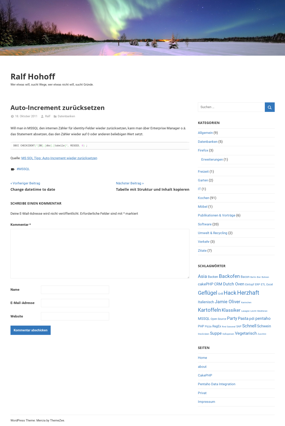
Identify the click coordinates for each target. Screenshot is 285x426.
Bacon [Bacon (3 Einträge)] (245, 277)
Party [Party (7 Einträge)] (232, 318)
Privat (202, 393)
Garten (203, 180)
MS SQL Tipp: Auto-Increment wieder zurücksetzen (59, 158)
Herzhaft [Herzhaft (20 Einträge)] (248, 292)
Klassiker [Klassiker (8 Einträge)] (231, 310)
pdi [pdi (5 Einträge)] (252, 318)
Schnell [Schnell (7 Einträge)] (249, 325)
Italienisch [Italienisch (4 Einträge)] (206, 302)
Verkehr (204, 242)
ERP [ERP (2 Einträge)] (257, 284)
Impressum (206, 402)
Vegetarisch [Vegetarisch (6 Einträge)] (246, 333)
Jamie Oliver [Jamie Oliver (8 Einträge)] (227, 301)
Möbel (202, 207)
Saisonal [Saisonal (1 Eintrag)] (231, 326)
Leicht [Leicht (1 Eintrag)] (253, 311)
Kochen (203, 198)
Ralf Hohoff (32, 76)
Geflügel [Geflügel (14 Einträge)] (207, 293)
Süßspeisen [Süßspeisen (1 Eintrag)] (228, 334)
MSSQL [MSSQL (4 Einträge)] (204, 318)
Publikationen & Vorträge (216, 215)
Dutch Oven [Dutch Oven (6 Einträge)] (233, 284)
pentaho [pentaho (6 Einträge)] (263, 318)
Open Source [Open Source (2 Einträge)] (218, 318)
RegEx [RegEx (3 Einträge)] (216, 326)
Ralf (47, 116)
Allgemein (205, 133)
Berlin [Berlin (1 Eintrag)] (253, 277)
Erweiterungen (212, 159)
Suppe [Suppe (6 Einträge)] (216, 333)
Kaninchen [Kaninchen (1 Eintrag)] (246, 302)
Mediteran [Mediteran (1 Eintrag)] (262, 311)
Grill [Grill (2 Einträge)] (220, 293)
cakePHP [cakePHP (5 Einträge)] (205, 284)
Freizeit (203, 171)
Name (14, 290)
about (202, 367)
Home (202, 358)
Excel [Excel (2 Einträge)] (269, 284)
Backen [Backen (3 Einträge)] (213, 277)
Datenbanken (66, 116)
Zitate (202, 251)
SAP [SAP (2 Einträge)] (238, 326)
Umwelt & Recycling (212, 233)
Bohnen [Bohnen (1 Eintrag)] (265, 277)
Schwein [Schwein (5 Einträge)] (264, 326)
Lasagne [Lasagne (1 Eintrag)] (245, 311)
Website (16, 316)
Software (205, 224)
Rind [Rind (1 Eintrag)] (224, 326)
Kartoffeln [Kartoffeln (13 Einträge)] (209, 310)
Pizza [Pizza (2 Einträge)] (208, 326)
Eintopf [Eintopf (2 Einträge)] (249, 284)
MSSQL (24, 169)
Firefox (203, 150)
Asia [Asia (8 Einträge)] (202, 276)
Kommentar (20, 225)
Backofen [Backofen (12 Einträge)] (229, 276)
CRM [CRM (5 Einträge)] (218, 284)
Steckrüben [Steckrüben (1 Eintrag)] (203, 334)
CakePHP (205, 375)
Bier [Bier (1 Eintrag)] (259, 277)
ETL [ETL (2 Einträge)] (263, 284)
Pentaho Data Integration (216, 384)
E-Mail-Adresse (22, 303)
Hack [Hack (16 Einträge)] (230, 293)
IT (199, 189)
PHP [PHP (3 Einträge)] (201, 326)
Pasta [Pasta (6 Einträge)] (243, 318)
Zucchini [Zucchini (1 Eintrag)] (262, 334)
